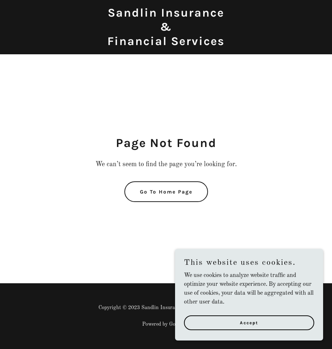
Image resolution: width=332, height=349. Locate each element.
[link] (166, 44)
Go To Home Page (166, 192)
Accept (249, 322)
